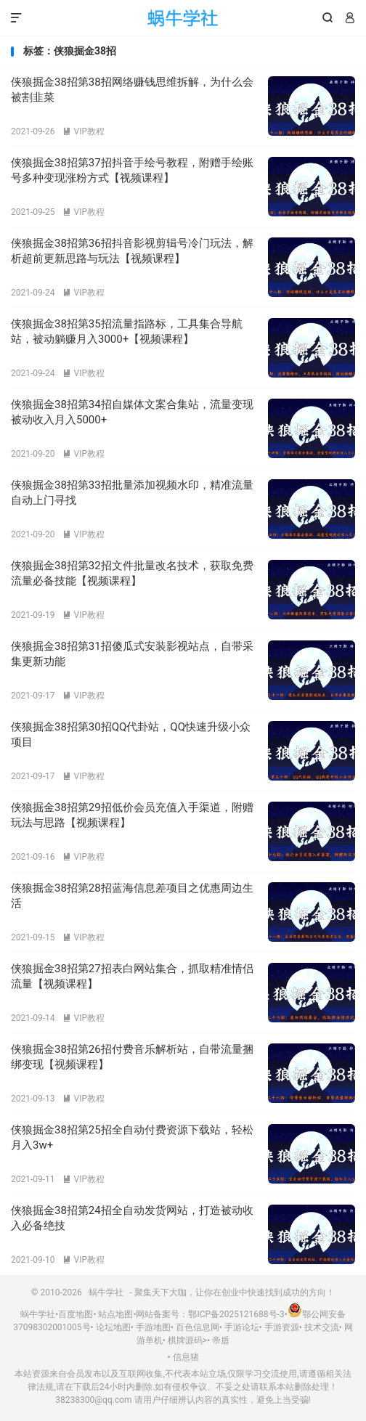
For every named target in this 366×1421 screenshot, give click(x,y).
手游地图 (153, 1327)
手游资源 (281, 1327)
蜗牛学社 (183, 18)
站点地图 (115, 1314)
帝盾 (220, 1340)
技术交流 (321, 1327)
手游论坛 (241, 1327)
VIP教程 (83, 131)
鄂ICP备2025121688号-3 (236, 1314)
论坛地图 (113, 1327)
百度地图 (75, 1314)
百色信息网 (197, 1327)
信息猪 (186, 1357)
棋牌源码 (185, 1340)
